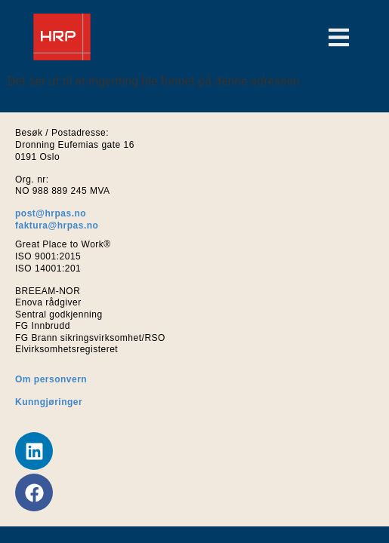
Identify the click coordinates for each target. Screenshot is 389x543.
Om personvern (51, 379)
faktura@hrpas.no (56, 225)
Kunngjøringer (48, 402)
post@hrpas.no (50, 213)
